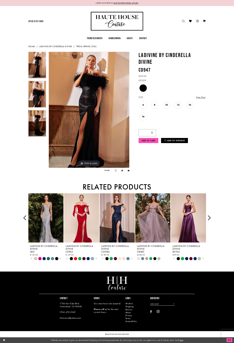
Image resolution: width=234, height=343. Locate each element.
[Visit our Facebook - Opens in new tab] (151, 311)
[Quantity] (147, 132)
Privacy (128, 315)
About (128, 312)
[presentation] (45, 217)
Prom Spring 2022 (86, 46)
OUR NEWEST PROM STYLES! (125, 3)
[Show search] (183, 21)
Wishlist (129, 303)
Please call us (100, 309)
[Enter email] (162, 304)
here (181, 340)
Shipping (129, 306)
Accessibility (131, 321)
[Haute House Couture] (117, 21)
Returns (128, 309)
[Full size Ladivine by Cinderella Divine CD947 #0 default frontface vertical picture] (89, 110)
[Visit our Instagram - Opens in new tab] (158, 311)
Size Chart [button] (200, 97)
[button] (197, 21)
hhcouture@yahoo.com (70, 318)
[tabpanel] (37, 66)
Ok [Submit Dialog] (229, 340)
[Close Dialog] (4, 340)
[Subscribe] (174, 304)
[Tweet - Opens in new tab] (116, 170)
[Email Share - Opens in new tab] (128, 170)
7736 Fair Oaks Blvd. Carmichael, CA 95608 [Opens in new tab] (71, 305)
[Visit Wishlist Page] (190, 21)
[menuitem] (36, 21)
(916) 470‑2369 (68, 312)
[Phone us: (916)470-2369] (36, 21)
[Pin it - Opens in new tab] (122, 170)
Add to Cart (148, 140)
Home (31, 46)
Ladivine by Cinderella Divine (55, 46)
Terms (127, 318)
